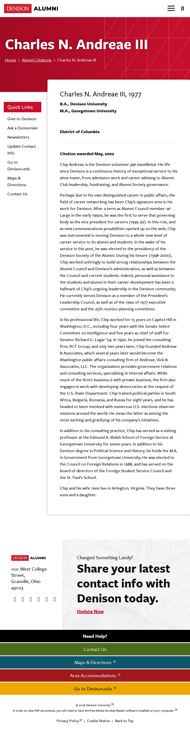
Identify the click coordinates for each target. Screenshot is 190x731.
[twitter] (21, 599)
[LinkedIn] (53, 599)
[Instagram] (37, 599)
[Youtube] (29, 599)
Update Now (90, 611)
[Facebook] (13, 599)
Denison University (98, 705)
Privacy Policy (68, 720)
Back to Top (124, 720)
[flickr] (45, 599)
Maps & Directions (93, 662)
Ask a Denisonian (22, 128)
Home (10, 60)
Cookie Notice (98, 720)
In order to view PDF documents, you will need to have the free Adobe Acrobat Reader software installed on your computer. (93, 711)
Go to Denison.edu (93, 688)
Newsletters (18, 137)
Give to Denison (21, 118)
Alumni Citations (36, 60)
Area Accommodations (93, 675)
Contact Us (17, 194)
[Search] (180, 8)
